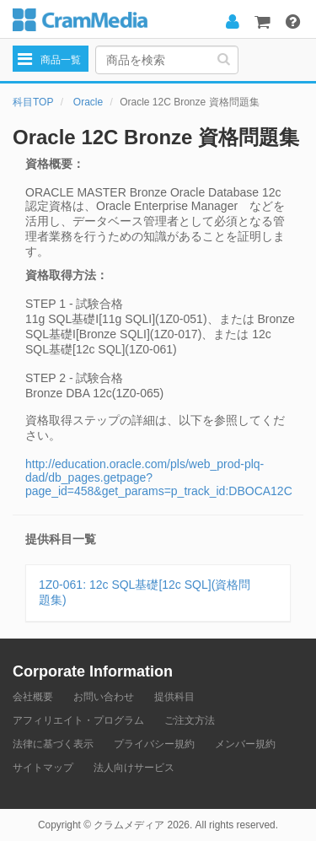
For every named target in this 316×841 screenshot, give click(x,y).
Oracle (88, 102)
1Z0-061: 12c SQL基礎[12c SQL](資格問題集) (144, 592)
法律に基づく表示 (53, 744)
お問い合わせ (103, 697)
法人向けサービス (134, 768)
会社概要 (33, 697)
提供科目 (174, 697)
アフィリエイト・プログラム (78, 720)
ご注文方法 (189, 720)
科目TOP (33, 102)
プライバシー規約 (154, 744)
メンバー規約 (245, 744)
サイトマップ (43, 768)
